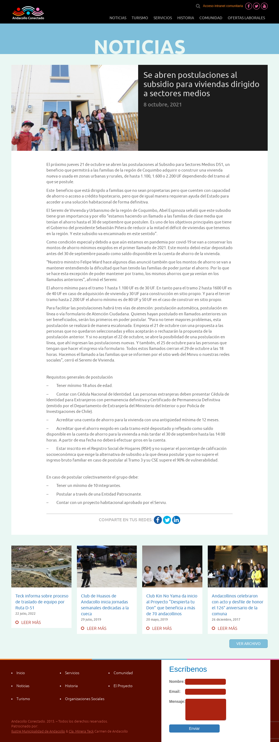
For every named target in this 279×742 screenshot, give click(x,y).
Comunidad (210, 18)
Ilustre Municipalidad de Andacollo (38, 731)
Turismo (140, 18)
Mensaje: (177, 701)
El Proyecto (123, 686)
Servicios (163, 18)
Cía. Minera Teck (81, 731)
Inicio (20, 673)
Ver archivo (248, 643)
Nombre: (177, 681)
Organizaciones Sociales (84, 699)
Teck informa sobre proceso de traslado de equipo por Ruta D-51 (41, 601)
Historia (185, 18)
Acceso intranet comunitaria (223, 6)
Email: (175, 691)
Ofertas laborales (246, 18)
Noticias (118, 18)
